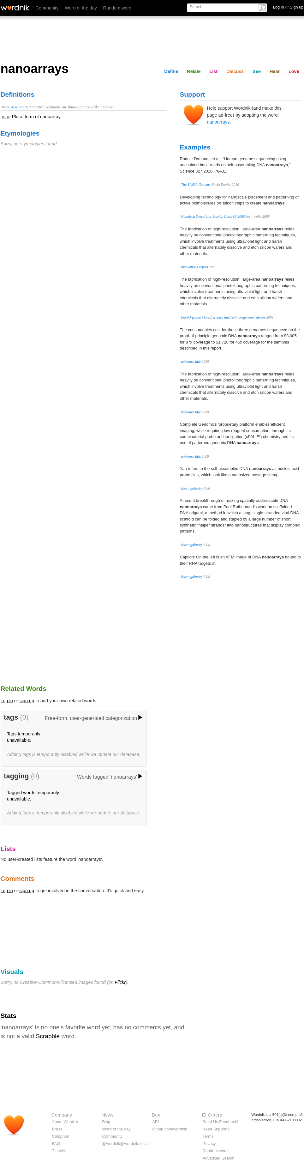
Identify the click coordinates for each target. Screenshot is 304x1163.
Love (294, 71)
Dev (156, 1114)
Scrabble (48, 1036)
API (155, 1121)
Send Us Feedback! (220, 1121)
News (108, 1114)
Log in (7, 700)
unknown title (191, 361)
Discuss (235, 71)
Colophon (60, 1136)
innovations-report (194, 267)
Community (47, 7)
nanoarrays (218, 122)
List (214, 71)
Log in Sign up (288, 7)
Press (57, 1129)
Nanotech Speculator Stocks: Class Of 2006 (213, 216)
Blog (106, 1121)
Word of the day (81, 7)
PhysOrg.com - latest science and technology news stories (223, 317)
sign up (27, 700)
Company (61, 1114)
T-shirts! (59, 1150)
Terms (208, 1136)
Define (171, 71)
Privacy (209, 1143)
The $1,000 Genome (196, 184)
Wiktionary (18, 107)
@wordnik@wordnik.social (126, 1143)
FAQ (56, 1143)
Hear (275, 71)
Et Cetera (212, 1114)
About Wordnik (65, 1121)
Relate (193, 71)
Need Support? (216, 1129)
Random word (117, 7)
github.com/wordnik (169, 1129)
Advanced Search (219, 1158)
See (257, 71)
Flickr (120, 982)
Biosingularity (191, 488)
